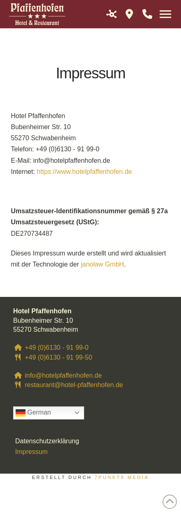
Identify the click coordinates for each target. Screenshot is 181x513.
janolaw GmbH (102, 264)
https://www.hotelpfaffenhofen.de (84, 171)
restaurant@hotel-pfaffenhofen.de (68, 384)
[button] (111, 14)
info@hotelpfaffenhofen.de (57, 375)
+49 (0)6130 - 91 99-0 (51, 347)
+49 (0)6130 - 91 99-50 (52, 357)
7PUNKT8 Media (121, 477)
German (33, 413)
